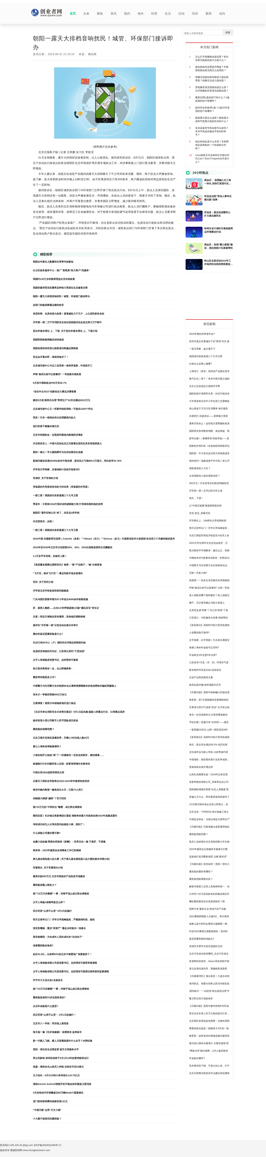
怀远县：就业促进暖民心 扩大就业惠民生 (217, 214)
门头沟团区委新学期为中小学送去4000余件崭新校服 (60, 599)
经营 (154, 13)
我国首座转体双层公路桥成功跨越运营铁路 (55, 348)
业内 (222, 13)
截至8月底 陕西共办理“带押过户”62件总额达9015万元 (61, 400)
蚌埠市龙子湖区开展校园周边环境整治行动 (218, 230)
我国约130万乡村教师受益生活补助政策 (54, 279)
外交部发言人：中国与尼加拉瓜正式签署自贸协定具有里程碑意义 (67, 443)
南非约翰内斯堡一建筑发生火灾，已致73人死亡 (58, 789)
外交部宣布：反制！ (43, 521)
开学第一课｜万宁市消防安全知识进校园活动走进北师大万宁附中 (67, 322)
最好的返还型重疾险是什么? (48, 634)
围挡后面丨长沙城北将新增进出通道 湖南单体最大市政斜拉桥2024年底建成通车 (75, 815)
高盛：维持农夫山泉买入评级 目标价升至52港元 (58, 1066)
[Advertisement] (211, 297)
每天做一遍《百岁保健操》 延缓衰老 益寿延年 (57, 1032)
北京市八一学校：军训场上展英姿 (51, 1023)
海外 (141, 13)
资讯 (113, 13)
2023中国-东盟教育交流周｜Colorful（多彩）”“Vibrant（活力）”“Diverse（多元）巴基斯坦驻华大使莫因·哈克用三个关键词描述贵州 (104, 538)
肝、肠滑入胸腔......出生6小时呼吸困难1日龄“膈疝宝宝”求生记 (66, 608)
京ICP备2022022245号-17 (47, 1145)
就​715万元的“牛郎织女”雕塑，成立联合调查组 (57, 807)
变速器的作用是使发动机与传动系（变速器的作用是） (61, 486)
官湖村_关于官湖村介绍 (45, 478)
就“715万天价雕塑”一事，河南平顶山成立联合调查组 (61, 893)
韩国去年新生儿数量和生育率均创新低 (53, 261)
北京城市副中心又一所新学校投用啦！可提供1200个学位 (63, 409)
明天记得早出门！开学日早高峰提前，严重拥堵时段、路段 (64, 919)
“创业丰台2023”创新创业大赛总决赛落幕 (54, 391)
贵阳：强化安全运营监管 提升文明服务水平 (56, 1049)
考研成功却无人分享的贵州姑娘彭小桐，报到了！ (59, 824)
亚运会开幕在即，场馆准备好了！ (51, 357)
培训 (195, 13)
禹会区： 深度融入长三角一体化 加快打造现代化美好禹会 (217, 182)
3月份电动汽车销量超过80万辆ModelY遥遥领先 (58, 1092)
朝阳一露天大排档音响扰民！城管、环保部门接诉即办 (61, 296)
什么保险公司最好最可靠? (47, 833)
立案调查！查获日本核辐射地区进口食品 (54, 703)
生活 (168, 13)
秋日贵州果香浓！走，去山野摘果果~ (52, 668)
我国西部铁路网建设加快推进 (48, 339)
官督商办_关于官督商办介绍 (48, 867)
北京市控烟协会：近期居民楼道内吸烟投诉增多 (58, 434)
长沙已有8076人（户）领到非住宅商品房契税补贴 (59, 642)
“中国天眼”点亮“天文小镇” (47, 1110)
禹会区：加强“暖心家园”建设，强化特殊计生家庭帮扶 (218, 246)
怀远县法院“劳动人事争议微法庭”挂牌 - (218, 198)
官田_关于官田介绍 (43, 582)
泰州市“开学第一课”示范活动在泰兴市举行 (55, 625)
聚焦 (100, 13)
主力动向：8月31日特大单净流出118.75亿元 (56, 1075)
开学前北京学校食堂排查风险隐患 (51, 590)
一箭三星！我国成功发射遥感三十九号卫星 (55, 495)
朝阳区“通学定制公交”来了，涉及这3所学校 (56, 512)
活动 (181, 13)
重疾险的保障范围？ (43, 729)
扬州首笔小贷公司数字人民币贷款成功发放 (55, 720)
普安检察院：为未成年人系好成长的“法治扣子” (58, 937)
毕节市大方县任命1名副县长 (48, 980)
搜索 (227, 32)
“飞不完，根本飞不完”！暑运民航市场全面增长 (58, 573)
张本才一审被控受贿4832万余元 (50, 694)
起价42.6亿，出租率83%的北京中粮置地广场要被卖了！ (62, 954)
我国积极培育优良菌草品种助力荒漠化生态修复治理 (60, 287)
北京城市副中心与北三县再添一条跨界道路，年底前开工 (62, 365)
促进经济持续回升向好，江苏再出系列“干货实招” (59, 651)
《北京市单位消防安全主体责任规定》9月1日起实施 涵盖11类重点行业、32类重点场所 (79, 711)
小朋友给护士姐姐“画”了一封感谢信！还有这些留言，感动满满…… (68, 755)
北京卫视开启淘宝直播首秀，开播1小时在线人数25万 (61, 737)
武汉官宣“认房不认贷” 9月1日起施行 (52, 911)
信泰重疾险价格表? (43, 945)
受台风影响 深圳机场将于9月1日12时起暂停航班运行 (61, 1058)
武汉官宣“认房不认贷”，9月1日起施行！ (54, 1014)
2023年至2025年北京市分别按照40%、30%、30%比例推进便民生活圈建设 (72, 547)
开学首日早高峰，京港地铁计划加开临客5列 (56, 469)
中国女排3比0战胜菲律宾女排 (48, 772)
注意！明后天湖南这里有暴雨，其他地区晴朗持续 (59, 616)
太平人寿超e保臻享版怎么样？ (49, 902)
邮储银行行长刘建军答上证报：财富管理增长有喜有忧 (61, 763)
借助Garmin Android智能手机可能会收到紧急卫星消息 (62, 1084)
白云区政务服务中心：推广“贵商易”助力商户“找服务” (61, 270)
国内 (127, 13)
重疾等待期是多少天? (44, 677)
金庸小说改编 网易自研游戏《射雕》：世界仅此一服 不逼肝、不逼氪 (69, 841)
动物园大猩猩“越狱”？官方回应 (49, 798)
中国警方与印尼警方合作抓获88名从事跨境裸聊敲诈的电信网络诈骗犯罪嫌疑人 (74, 685)
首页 (73, 13)
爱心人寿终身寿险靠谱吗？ (47, 746)
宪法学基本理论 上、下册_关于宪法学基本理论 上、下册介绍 (65, 331)
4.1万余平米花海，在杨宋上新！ (50, 556)
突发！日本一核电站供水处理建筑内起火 (54, 417)
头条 (86, 13)
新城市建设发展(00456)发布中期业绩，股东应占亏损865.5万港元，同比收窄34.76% (77, 460)
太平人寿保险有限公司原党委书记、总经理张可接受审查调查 (65, 962)
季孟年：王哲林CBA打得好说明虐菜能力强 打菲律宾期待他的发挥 (68, 504)
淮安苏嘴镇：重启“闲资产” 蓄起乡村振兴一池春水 (59, 928)
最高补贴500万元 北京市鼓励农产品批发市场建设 (59, 876)
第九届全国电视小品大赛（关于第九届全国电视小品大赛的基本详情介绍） (72, 859)
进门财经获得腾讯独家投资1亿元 (50, 1101)
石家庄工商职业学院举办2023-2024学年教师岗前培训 (61, 781)
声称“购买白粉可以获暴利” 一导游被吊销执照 (57, 374)
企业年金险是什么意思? (45, 1006)
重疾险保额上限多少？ (45, 885)
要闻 (208, 13)
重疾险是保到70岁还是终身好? (49, 997)
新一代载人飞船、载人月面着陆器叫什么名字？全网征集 (62, 1040)
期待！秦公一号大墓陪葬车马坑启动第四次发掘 (58, 452)
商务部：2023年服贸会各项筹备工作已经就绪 (57, 850)
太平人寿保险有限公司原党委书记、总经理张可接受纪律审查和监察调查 (71, 971)
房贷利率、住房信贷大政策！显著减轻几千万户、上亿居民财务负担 (68, 313)
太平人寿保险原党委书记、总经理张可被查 (55, 660)
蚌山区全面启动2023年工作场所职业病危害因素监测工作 (218, 262)
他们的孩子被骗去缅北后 (46, 426)
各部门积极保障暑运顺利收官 (48, 305)
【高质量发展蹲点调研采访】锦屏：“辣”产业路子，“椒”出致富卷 (67, 564)
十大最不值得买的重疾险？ (47, 1118)
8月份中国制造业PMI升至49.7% (49, 383)
